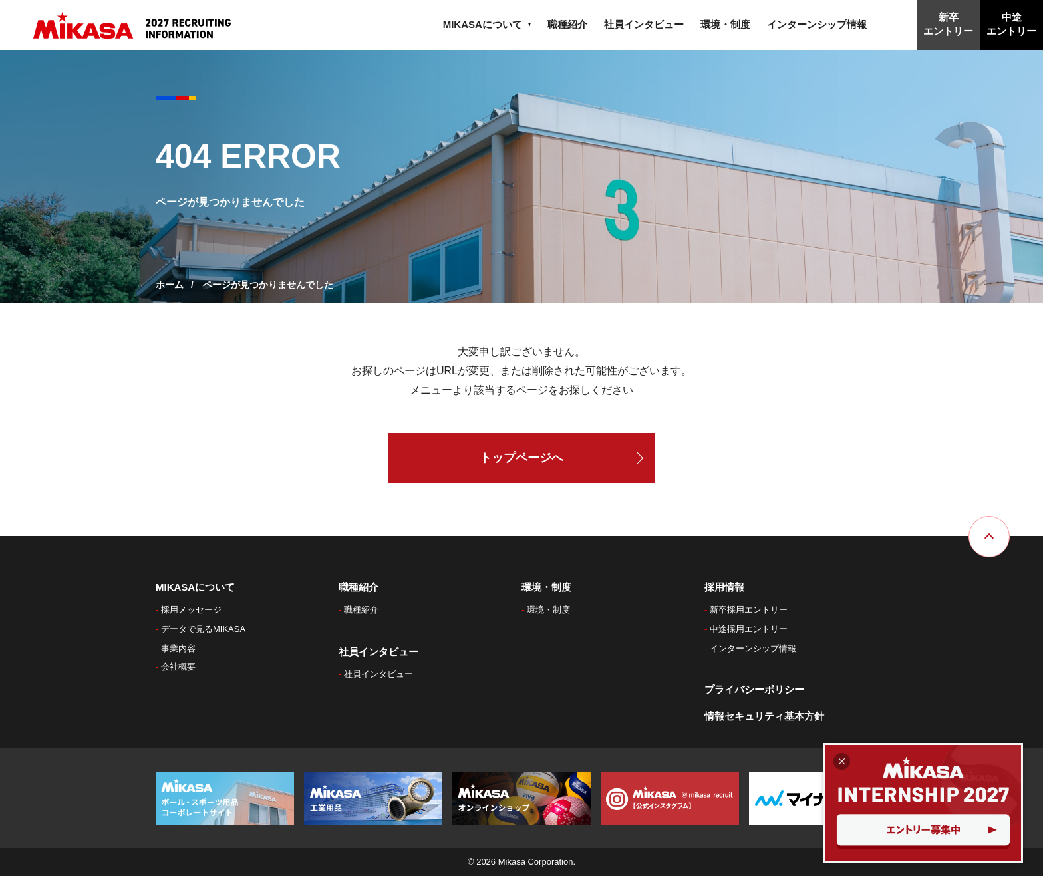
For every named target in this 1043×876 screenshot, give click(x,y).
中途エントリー (1011, 24)
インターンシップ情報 (817, 24)
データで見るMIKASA (207, 629)
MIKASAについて (487, 24)
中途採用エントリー (753, 629)
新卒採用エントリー (753, 610)
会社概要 (182, 667)
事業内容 (182, 648)
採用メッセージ (195, 610)
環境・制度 (725, 24)
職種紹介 (567, 24)
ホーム (170, 284)
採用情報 (724, 587)
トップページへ (521, 457)
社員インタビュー (644, 24)
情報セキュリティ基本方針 (764, 716)
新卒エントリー (948, 24)
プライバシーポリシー (754, 689)
